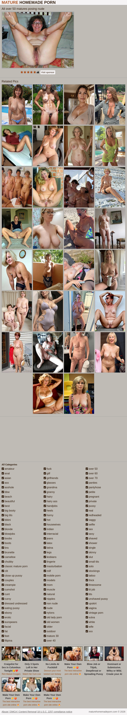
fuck (48, 468)
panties (91, 482)
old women (52, 622)
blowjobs (8, 533)
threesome (93, 584)
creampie (9, 584)
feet (5, 636)
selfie (90, 524)
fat (5, 631)
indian (49, 529)
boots (6, 543)
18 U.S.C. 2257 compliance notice (54, 711)
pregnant (92, 496)
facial (6, 626)
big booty (8, 510)
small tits (92, 561)
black (6, 524)
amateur (8, 468)
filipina (7, 640)
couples (8, 580)
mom (48, 584)
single (91, 547)
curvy (6, 598)
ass (5, 482)
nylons (49, 612)
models (49, 580)
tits (89, 594)
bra (5, 547)
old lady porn (53, 617)
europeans (9, 622)
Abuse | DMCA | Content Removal (19, 711)
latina (48, 547)
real (89, 510)
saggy (91, 519)
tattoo (90, 575)
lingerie (49, 561)
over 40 (50, 640)
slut (89, 557)
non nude (51, 603)
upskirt (91, 603)
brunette (8, 552)
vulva (90, 617)
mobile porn (52, 575)
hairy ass (50, 501)
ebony (7, 612)
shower (91, 543)
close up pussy (12, 575)
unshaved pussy (97, 598)
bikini (6, 519)
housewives (52, 524)
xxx (89, 631)
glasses (50, 482)
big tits (7, 515)
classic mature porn (15, 566)
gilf (47, 473)
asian (6, 478)
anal (6, 473)
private (91, 501)
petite (90, 492)
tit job (90, 589)
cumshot (8, 589)
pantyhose (93, 487)
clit (5, 571)
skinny (91, 552)
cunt (6, 594)
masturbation (53, 566)
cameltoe (8, 557)
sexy (90, 533)
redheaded (93, 515)
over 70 (92, 478)
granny (49, 492)
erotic (6, 617)
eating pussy (11, 608)
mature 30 (51, 636)
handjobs (50, 506)
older (48, 626)
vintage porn (94, 612)
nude (48, 608)
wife (89, 626)
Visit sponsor (47, 72)
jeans (48, 538)
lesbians (50, 557)
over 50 (92, 468)
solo (90, 566)
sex (89, 529)
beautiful (8, 501)
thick (90, 580)
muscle (49, 589)
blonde (7, 529)
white (90, 622)
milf (47, 571)
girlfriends (51, 478)
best (6, 506)
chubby (7, 561)
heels (48, 510)
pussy (91, 506)
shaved (91, 538)
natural (49, 594)
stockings (93, 571)
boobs (7, 538)
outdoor (50, 631)
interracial (51, 533)
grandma (50, 487)
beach (7, 496)
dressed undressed (14, 603)
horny (48, 515)
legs (48, 552)
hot (47, 519)
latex (48, 543)
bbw (6, 492)
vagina (91, 608)
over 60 (92, 473)
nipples (49, 598)
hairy (48, 496)
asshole (8, 487)
